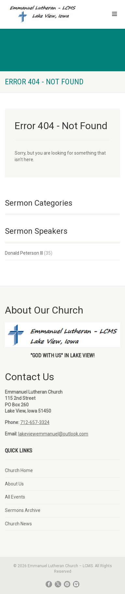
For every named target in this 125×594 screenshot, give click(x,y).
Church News (18, 523)
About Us (14, 483)
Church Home (19, 470)
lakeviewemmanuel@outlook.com (53, 433)
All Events (15, 497)
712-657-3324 (34, 422)
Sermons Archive (22, 510)
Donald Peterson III (24, 253)
